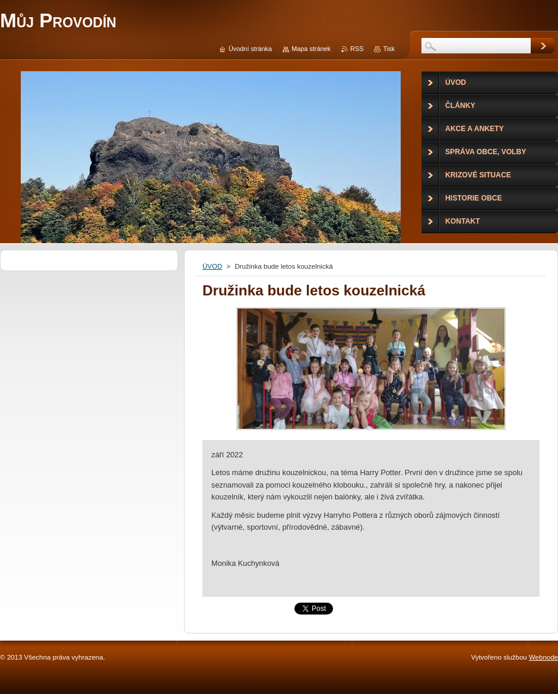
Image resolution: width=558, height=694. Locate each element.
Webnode (543, 657)
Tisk (389, 48)
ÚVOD (212, 266)
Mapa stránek (311, 48)
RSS (356, 48)
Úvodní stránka (250, 48)
